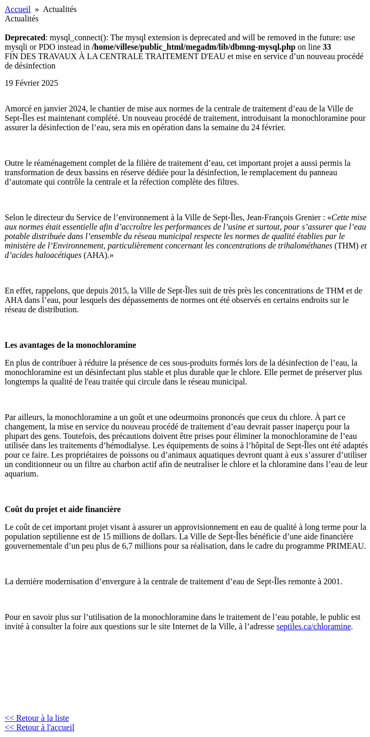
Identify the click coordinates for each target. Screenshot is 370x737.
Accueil (18, 9)
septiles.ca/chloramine (313, 626)
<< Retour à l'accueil (39, 727)
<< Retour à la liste (37, 717)
